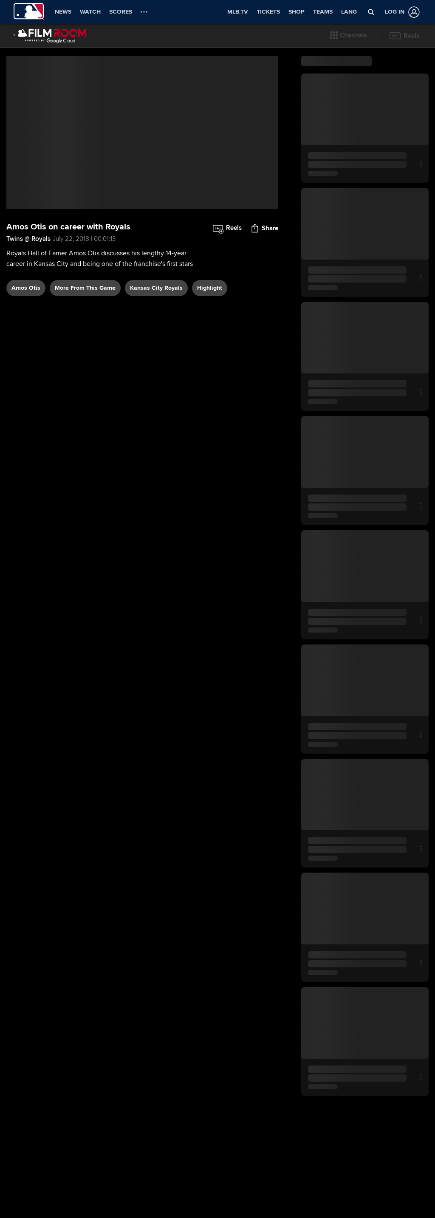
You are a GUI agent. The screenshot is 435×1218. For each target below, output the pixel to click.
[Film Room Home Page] (50, 36)
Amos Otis (25, 287)
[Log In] (400, 12)
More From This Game (85, 287)
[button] (348, 36)
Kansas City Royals (156, 287)
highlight (209, 287)
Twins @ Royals (28, 239)
